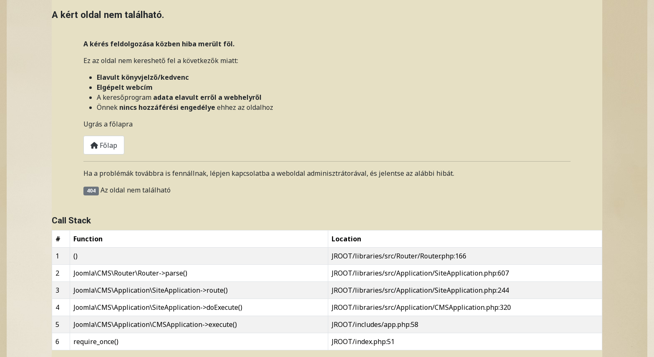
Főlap (104, 145)
